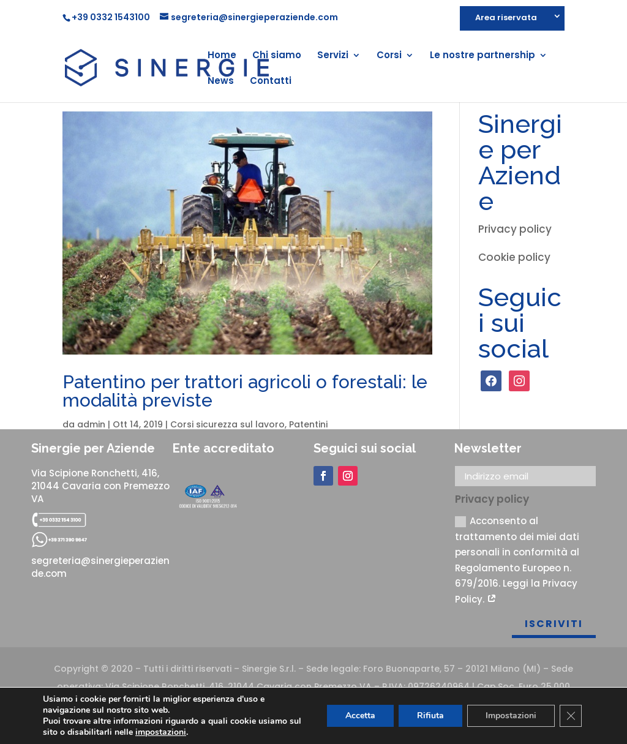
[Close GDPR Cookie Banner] (571, 716)
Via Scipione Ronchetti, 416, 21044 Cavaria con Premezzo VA (100, 486)
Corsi (389, 56)
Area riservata (506, 18)
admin (91, 424)
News (221, 82)
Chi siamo (276, 56)
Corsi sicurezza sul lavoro (227, 424)
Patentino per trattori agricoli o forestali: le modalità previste (244, 391)
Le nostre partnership (482, 56)
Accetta (360, 715)
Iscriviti (554, 624)
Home (222, 56)
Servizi (332, 56)
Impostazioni (511, 715)
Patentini (308, 424)
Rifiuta (430, 715)
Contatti (270, 82)
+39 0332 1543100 (111, 17)
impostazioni (160, 732)
